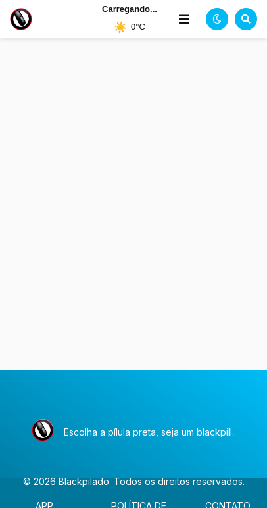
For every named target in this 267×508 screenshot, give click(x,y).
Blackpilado (84, 481)
